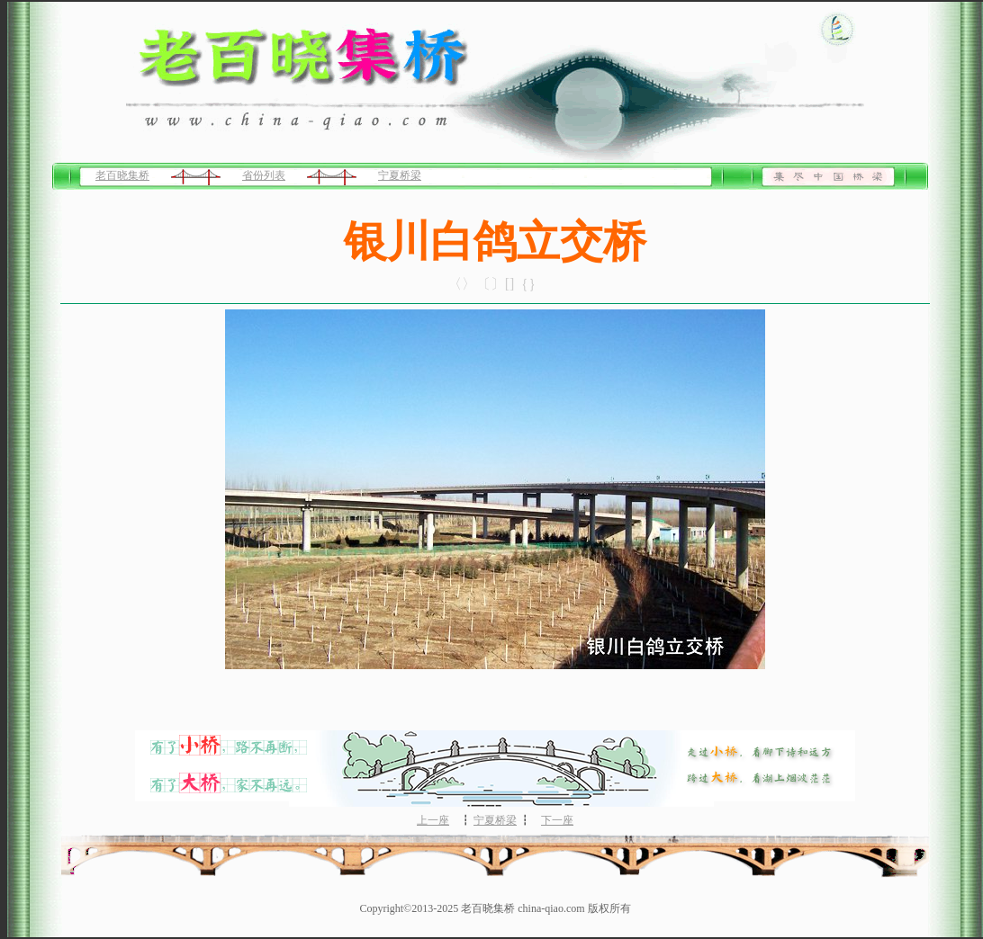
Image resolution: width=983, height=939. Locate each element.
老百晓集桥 (122, 175)
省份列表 (263, 175)
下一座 (557, 820)
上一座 (433, 820)
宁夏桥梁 (399, 175)
